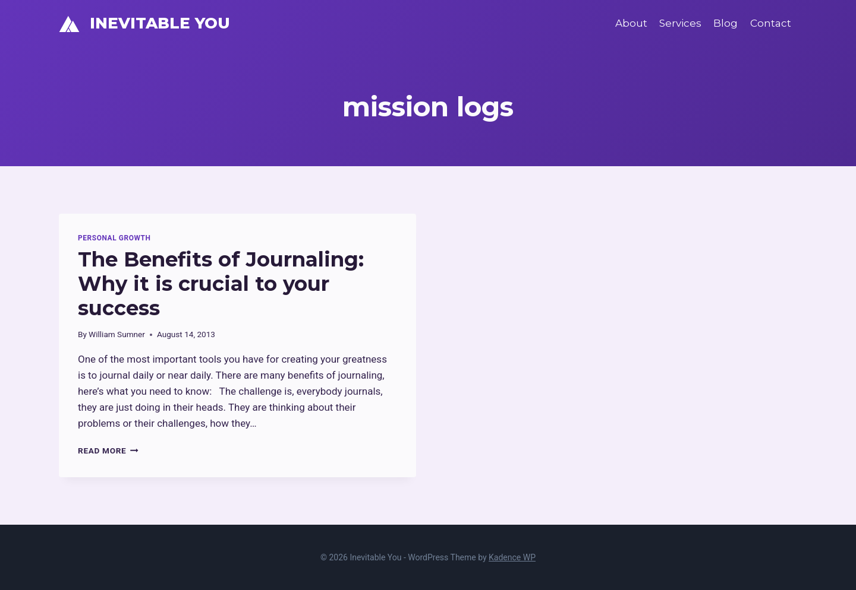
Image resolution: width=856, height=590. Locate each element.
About (631, 23)
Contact (770, 23)
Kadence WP (512, 557)
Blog (725, 23)
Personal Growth (114, 238)
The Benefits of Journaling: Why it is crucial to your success (221, 284)
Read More (108, 450)
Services (680, 23)
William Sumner (117, 334)
